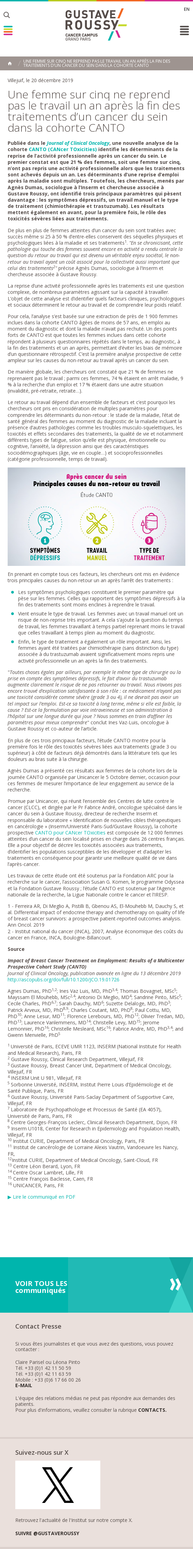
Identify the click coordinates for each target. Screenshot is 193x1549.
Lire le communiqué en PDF (44, 1196)
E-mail (23, 1386)
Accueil (10, 63)
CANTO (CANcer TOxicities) (63, 149)
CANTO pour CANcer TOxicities (70, 832)
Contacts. (152, 1410)
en (187, 9)
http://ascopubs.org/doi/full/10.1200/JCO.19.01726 (63, 979)
